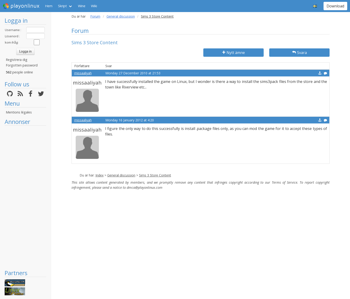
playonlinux (21, 6)
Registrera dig (16, 59)
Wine (81, 6)
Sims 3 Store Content (155, 175)
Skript (62, 6)
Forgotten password (22, 65)
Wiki (94, 6)
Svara (299, 52)
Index (99, 175)
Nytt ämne (233, 52)
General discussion (121, 16)
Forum (95, 16)
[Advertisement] (25, 197)
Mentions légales (19, 112)
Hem (48, 6)
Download (335, 6)
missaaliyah (83, 73)
